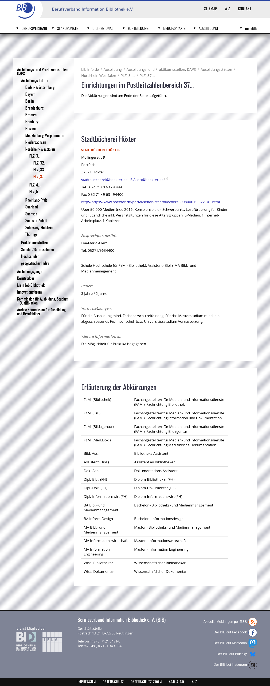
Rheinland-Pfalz (36, 201)
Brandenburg (34, 108)
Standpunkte (67, 29)
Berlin (29, 101)
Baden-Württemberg (40, 88)
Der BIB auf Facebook (235, 632)
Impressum (86, 682)
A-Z (227, 9)
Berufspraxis (174, 29)
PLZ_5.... (35, 192)
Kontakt (244, 9)
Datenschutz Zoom (146, 682)
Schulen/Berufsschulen (37, 250)
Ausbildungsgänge (29, 272)
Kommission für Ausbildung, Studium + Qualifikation (43, 301)
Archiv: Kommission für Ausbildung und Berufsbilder (41, 312)
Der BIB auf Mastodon (235, 643)
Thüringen (32, 235)
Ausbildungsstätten (34, 81)
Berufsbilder (25, 279)
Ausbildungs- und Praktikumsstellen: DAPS (42, 72)
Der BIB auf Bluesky (237, 654)
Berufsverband (34, 29)
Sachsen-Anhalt (36, 221)
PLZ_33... (39, 170)
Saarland (31, 207)
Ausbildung (208, 29)
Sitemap (210, 9)
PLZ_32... (39, 163)
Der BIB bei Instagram (235, 665)
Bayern (30, 95)
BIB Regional (102, 29)
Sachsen (31, 214)
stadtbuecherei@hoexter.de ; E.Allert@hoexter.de (122, 179)
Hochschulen (30, 257)
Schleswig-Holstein (39, 228)
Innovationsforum (29, 292)
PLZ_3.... (35, 156)
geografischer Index (35, 264)
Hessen (30, 129)
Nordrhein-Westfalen (40, 150)
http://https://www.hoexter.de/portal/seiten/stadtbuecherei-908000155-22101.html (150, 201)
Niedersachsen (35, 143)
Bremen (30, 115)
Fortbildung (138, 29)
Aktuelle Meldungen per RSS (230, 622)
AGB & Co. (177, 682)
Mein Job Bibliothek (31, 286)
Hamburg (31, 122)
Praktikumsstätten (34, 243)
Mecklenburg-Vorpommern (44, 136)
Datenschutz (113, 682)
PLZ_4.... (35, 185)
